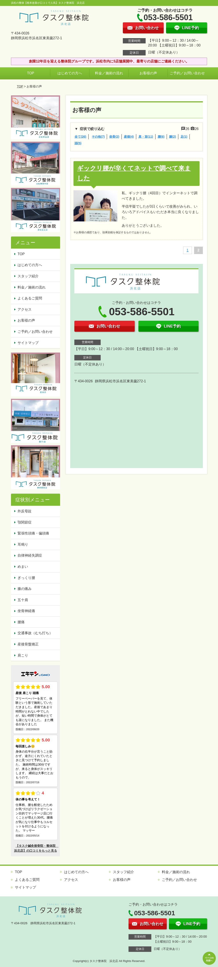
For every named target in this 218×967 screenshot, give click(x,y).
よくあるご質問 (30, 298)
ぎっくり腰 (26, 578)
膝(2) (172, 136)
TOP (30, 73)
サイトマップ (28, 343)
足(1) (183, 136)
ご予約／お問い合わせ (187, 73)
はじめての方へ (69, 73)
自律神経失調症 (30, 555)
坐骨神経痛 (26, 611)
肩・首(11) (145, 136)
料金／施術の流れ (109, 73)
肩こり (23, 655)
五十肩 (23, 600)
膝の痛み (25, 589)
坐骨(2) (114, 136)
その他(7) (98, 136)
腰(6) (161, 136)
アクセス (25, 309)
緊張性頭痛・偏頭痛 (33, 533)
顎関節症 (25, 522)
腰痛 (21, 622)
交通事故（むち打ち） (35, 633)
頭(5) (78, 143)
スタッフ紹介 (28, 276)
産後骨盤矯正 (28, 644)
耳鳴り (23, 544)
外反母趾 (25, 511)
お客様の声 (148, 73)
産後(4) (129, 136)
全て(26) (80, 136)
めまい (23, 566)
